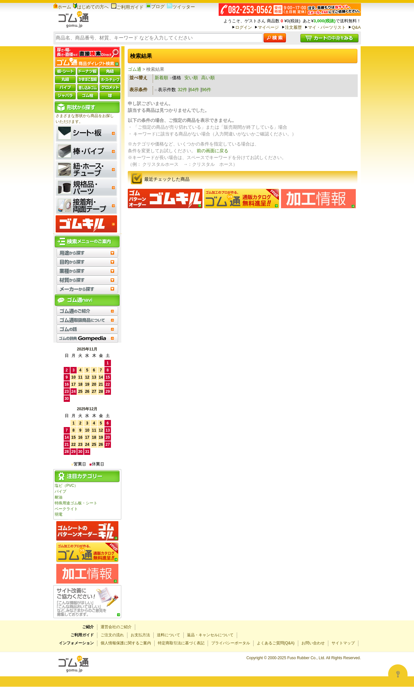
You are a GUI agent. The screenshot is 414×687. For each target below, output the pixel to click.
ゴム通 (134, 69)
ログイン (243, 27)
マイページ (268, 27)
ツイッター (181, 6)
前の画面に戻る (212, 150)
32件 (182, 89)
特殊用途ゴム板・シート (76, 503)
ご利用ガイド (127, 7)
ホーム (62, 6)
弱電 (58, 514)
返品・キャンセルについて (210, 635)
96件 (207, 89)
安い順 (191, 77)
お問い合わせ (313, 643)
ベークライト (66, 509)
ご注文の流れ (112, 635)
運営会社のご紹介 (116, 627)
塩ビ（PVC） (66, 485)
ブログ (155, 6)
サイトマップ (343, 643)
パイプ (60, 491)
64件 (195, 89)
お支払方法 (140, 635)
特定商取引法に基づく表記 (181, 643)
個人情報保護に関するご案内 (126, 643)
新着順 (161, 77)
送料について (168, 635)
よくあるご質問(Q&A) (276, 643)
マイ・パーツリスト (327, 27)
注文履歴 (293, 27)
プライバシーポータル (230, 643)
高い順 (208, 77)
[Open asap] (398, 674)
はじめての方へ (91, 6)
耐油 (58, 497)
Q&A (356, 27)
